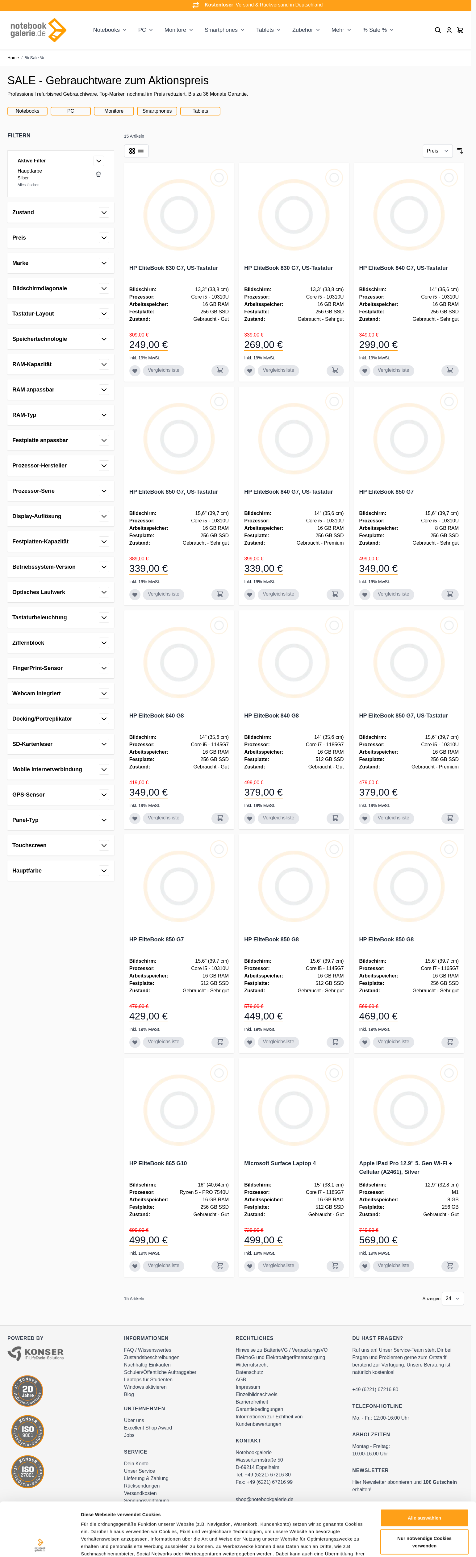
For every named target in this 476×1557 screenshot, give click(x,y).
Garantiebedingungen (259, 1409)
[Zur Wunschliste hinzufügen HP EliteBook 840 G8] (134, 818)
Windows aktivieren (145, 1387)
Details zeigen (328, 1544)
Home (13, 57)
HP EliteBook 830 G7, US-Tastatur (173, 268)
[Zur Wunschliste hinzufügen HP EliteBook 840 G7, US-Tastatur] (364, 370)
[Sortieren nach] (438, 151)
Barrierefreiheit (252, 1401)
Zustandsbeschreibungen (152, 1357)
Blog (129, 1394)
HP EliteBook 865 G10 (158, 1163)
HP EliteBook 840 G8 (156, 716)
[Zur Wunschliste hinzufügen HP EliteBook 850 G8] (249, 1042)
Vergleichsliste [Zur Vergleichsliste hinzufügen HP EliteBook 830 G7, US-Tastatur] (163, 370)
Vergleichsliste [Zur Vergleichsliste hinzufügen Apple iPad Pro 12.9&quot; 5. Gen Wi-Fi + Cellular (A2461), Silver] (393, 1265)
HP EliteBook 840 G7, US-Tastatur (403, 268)
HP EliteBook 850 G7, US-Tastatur (173, 492)
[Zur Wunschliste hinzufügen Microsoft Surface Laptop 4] (249, 1266)
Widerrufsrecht (252, 1364)
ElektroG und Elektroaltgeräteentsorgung (280, 1357)
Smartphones (221, 30)
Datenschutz (249, 1372)
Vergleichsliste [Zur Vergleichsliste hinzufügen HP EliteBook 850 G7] (393, 593)
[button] (60, 135)
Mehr (338, 30)
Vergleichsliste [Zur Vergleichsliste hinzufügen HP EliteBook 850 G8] (278, 1041)
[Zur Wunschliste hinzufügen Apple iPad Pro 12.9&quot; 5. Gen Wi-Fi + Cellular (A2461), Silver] (364, 1266)
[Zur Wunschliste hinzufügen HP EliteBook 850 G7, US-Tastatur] (134, 594)
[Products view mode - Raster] (132, 151)
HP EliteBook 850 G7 (386, 492)
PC (142, 30)
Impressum (248, 1387)
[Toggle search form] (438, 30)
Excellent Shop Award (148, 1427)
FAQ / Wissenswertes (147, 1350)
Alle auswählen (424, 1467)
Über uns (134, 1420)
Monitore (175, 30)
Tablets (265, 30)
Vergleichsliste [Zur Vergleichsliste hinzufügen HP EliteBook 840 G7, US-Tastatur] (393, 370)
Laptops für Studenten (148, 1379)
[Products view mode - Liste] (140, 151)
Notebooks (106, 30)
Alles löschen (29, 185)
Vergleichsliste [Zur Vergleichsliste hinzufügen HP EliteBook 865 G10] (163, 1265)
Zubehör (302, 30)
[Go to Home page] (38, 30)
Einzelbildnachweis (257, 1394)
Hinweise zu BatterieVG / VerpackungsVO (282, 1350)
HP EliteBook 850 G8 (271, 939)
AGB (241, 1379)
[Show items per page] (453, 1298)
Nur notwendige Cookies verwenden (424, 1491)
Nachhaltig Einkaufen (147, 1364)
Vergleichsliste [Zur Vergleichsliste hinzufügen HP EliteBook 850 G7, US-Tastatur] (163, 593)
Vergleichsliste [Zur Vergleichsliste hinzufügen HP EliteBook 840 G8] (163, 817)
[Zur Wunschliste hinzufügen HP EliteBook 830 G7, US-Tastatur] (134, 370)
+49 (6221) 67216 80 (375, 1389)
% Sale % (375, 30)
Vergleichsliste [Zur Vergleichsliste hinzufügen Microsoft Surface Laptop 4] (278, 1265)
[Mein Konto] (449, 30)
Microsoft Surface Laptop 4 (280, 1163)
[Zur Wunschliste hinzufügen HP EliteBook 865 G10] (134, 1266)
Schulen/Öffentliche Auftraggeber (160, 1372)
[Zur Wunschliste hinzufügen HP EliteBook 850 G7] (364, 594)
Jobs (129, 1435)
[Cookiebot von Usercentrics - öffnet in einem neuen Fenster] (40, 1545)
